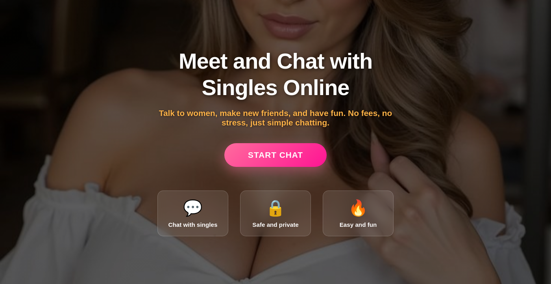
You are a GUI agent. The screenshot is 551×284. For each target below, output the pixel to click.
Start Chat (275, 154)
